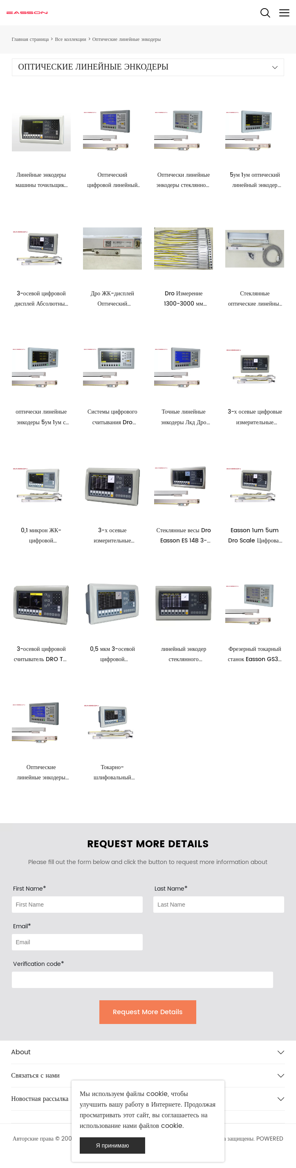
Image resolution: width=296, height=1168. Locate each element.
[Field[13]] (77, 942)
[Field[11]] (77, 904)
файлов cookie (161, 1126)
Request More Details (148, 1012)
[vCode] (142, 980)
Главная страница (30, 39)
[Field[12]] (218, 904)
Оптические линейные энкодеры (126, 39)
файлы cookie (147, 1094)
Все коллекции (70, 39)
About (21, 1052)
